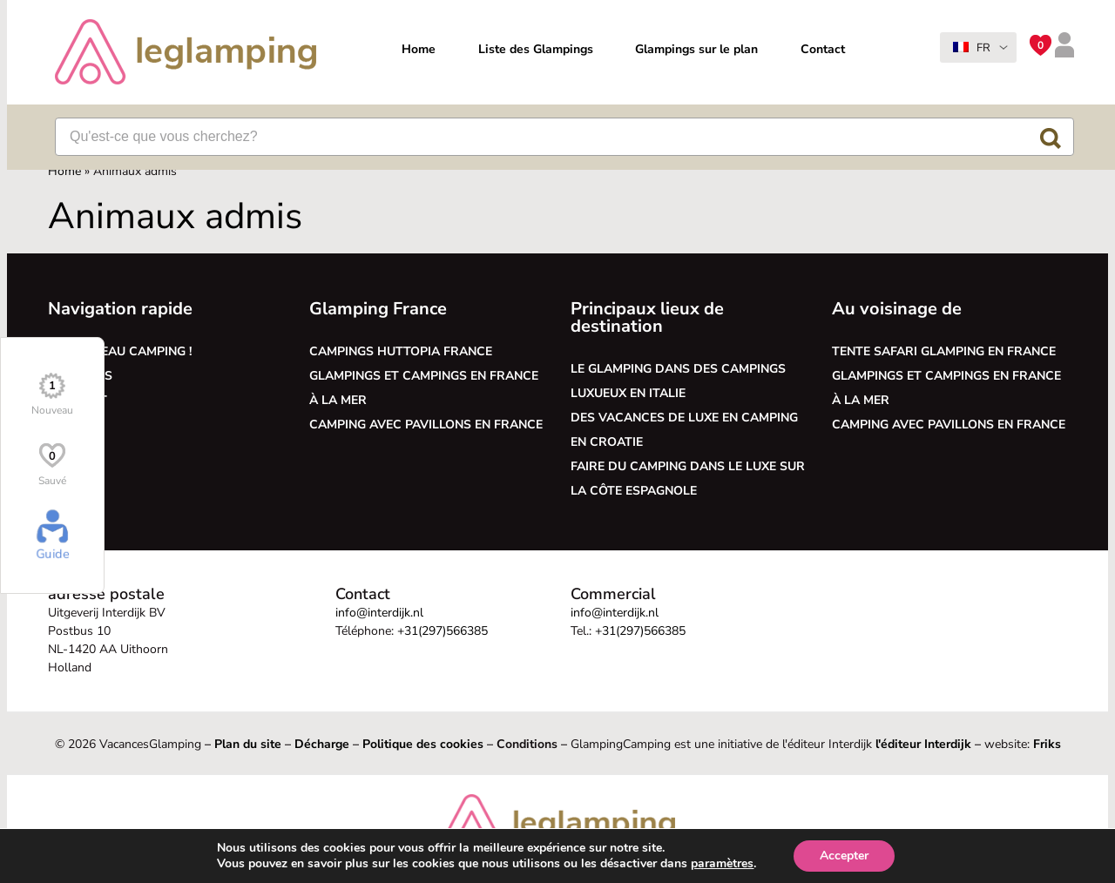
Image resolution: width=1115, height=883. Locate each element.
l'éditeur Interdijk (923, 744)
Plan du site (247, 744)
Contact (823, 49)
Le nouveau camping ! (120, 351)
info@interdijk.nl (379, 612)
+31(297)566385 (442, 631)
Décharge (321, 744)
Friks (1047, 744)
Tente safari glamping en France (944, 351)
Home (419, 49)
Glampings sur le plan (696, 49)
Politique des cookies (422, 744)
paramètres (733, 864)
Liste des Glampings (535, 49)
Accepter (859, 856)
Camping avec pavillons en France (426, 424)
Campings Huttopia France (400, 351)
